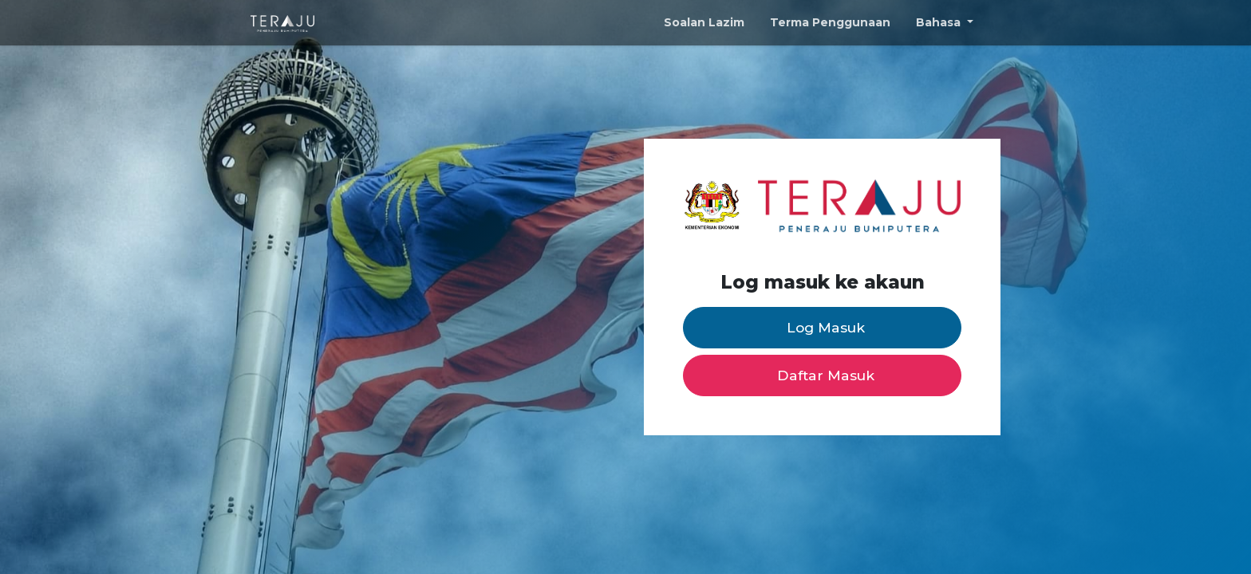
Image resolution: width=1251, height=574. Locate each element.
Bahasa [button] (940, 22)
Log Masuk (826, 327)
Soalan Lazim (704, 22)
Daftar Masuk (825, 375)
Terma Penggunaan (830, 22)
